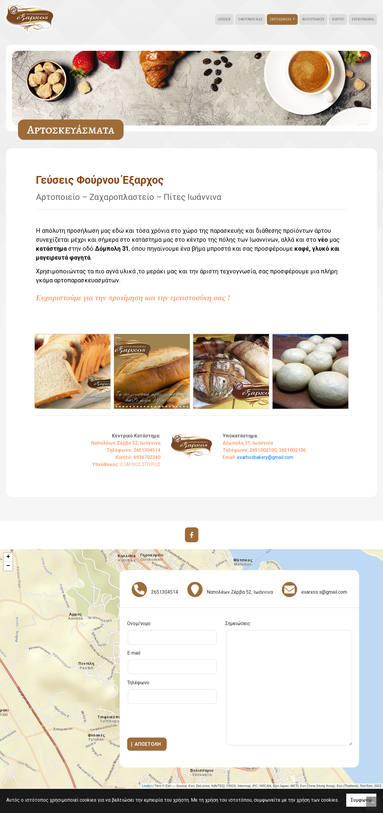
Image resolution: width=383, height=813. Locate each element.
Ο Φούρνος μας (250, 19)
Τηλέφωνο (138, 682)
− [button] (8, 566)
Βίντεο (338, 19)
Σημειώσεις (237, 623)
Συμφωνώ (361, 800)
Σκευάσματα (281, 19)
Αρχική (224, 19)
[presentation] (172, 721)
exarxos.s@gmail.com (324, 592)
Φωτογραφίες (313, 19)
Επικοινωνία (363, 19)
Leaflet (147, 786)
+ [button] (8, 557)
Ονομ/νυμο (139, 623)
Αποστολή (148, 744)
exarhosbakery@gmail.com (265, 457)
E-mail (133, 653)
